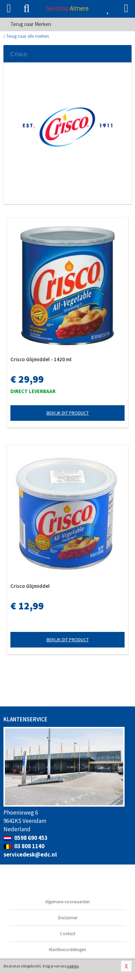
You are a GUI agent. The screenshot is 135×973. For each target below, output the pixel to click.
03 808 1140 (23, 846)
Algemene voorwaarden (67, 902)
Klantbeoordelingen (67, 950)
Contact (67, 934)
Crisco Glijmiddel (30, 586)
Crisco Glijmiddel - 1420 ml (40, 359)
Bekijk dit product (68, 413)
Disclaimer (67, 918)
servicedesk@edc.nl (30, 854)
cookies (73, 966)
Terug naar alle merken (26, 36)
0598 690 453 (25, 838)
